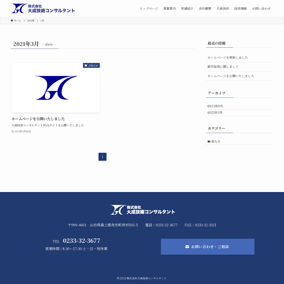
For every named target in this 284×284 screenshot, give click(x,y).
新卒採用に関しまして (223, 66)
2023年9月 (218, 107)
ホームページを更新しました (227, 57)
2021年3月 (218, 116)
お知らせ (217, 148)
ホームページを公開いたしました (230, 76)
